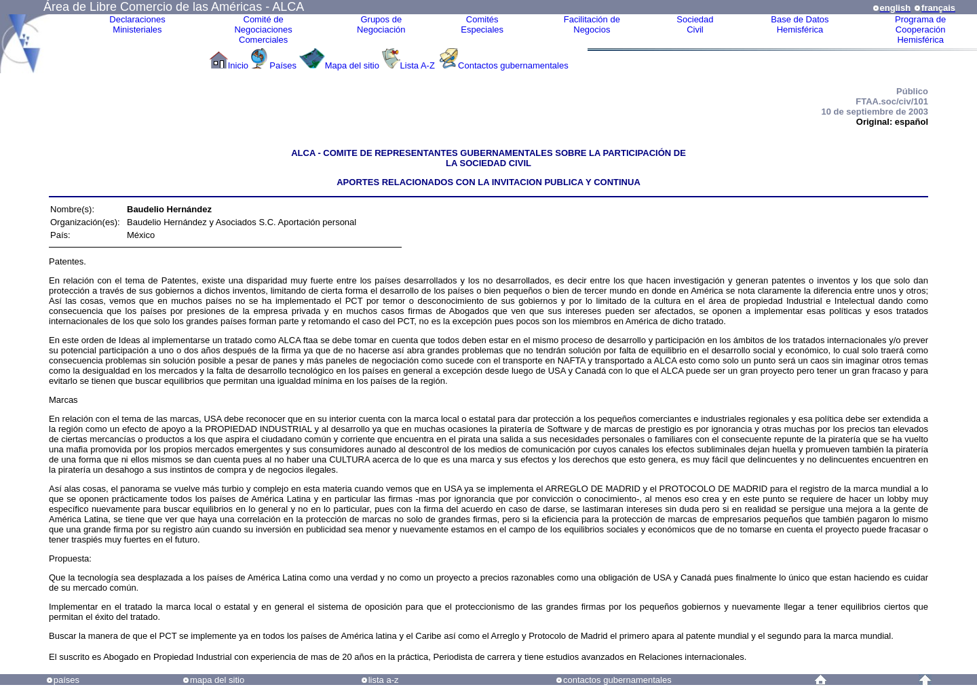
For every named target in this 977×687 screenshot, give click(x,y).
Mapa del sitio (352, 65)
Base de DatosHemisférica (799, 24)
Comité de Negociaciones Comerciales (263, 29)
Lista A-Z (419, 65)
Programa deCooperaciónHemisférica (920, 29)
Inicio (238, 65)
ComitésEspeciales (482, 24)
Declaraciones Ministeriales (137, 24)
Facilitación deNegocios (592, 24)
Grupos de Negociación (381, 24)
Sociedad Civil (694, 24)
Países (282, 65)
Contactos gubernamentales (513, 65)
